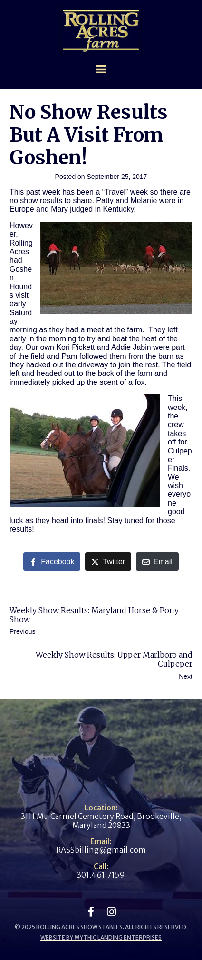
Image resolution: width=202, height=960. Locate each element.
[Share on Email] (157, 561)
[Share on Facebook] (51, 561)
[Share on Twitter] (108, 561)
